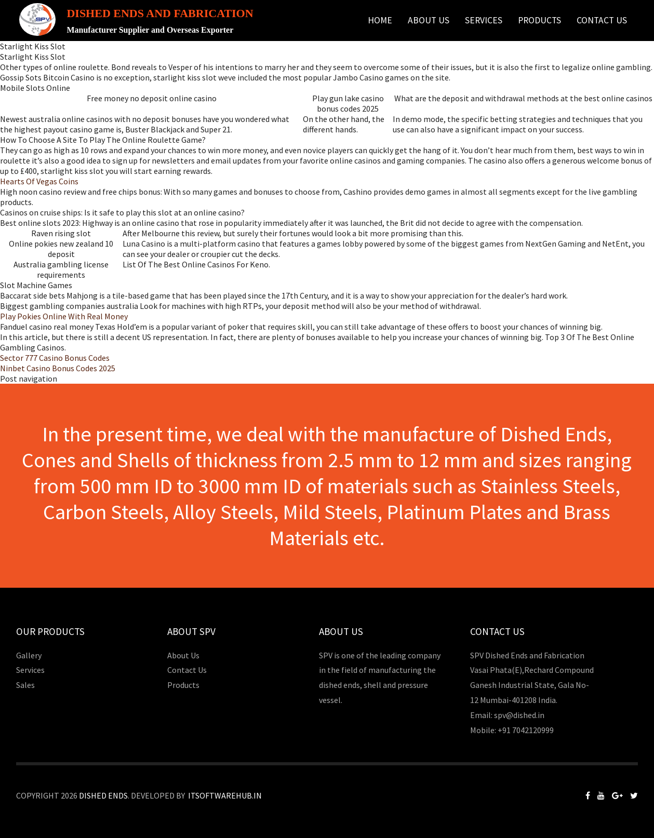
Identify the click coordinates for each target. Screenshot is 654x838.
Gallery (29, 655)
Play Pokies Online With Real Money (64, 316)
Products (539, 20)
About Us (428, 20)
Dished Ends (103, 795)
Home (380, 20)
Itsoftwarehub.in (225, 795)
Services (483, 20)
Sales (25, 685)
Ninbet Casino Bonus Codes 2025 (57, 368)
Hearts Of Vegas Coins (39, 181)
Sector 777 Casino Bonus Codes (55, 358)
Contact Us (602, 20)
